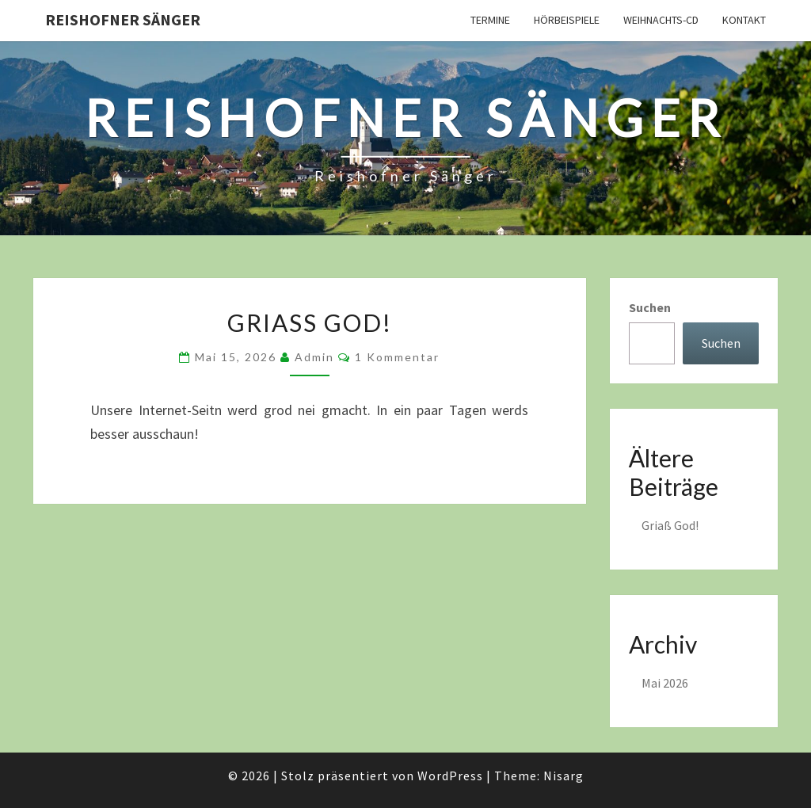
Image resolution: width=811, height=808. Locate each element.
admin (314, 357)
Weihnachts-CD (661, 20)
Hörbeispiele (567, 20)
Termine (490, 20)
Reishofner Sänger (122, 19)
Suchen (650, 307)
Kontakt (744, 20)
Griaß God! (309, 322)
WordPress (450, 775)
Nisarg (563, 775)
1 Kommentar (397, 357)
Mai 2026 (665, 683)
